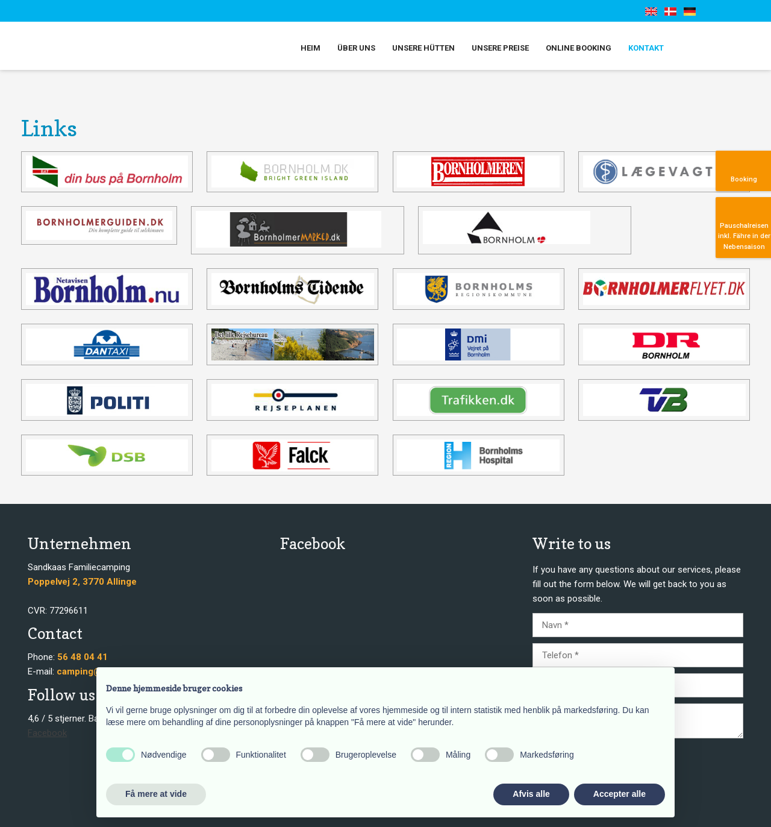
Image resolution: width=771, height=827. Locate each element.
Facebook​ (47, 733)
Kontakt (646, 47)
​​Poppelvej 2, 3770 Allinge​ (82, 581)
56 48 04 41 (82, 657)
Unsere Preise (500, 47)
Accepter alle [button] (619, 794)
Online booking (578, 47)
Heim (310, 47)
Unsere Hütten (423, 47)
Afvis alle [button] (531, 794)
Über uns (356, 47)
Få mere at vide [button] (156, 794)
